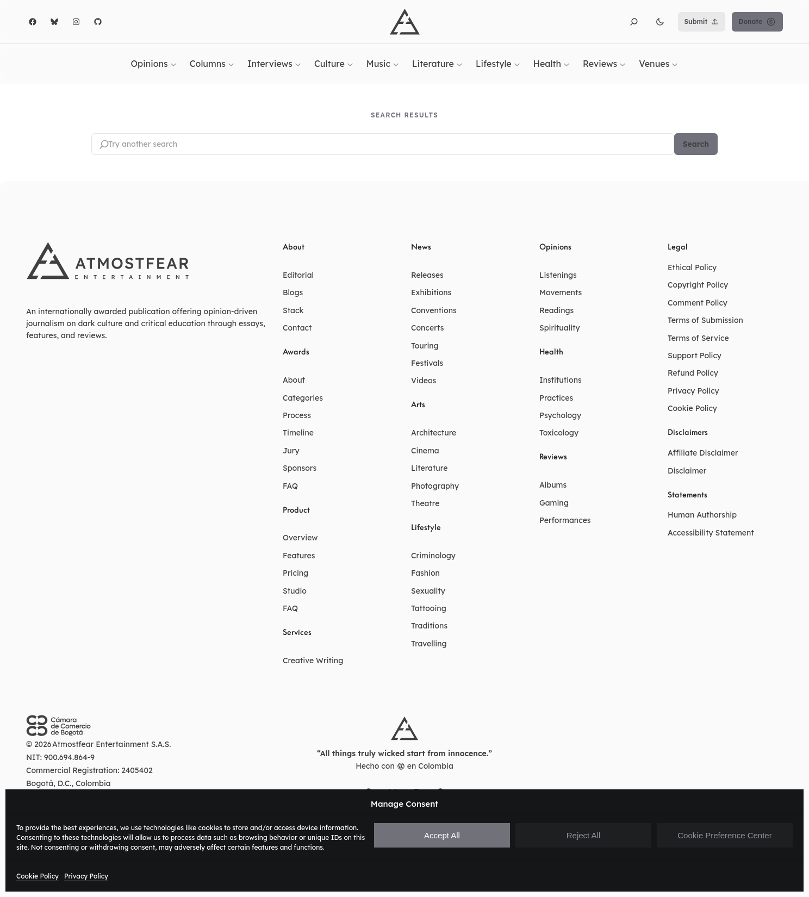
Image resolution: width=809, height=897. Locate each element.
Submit (701, 21)
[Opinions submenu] (173, 63)
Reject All (584, 835)
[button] (634, 22)
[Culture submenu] (350, 63)
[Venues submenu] (674, 63)
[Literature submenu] (459, 63)
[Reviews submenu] (622, 63)
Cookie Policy (37, 876)
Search (696, 144)
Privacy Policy (86, 876)
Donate (757, 21)
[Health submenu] (566, 63)
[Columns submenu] (231, 63)
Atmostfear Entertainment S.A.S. (111, 745)
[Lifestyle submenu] (517, 63)
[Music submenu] (396, 63)
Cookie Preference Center (724, 835)
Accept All (442, 835)
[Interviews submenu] (298, 63)
